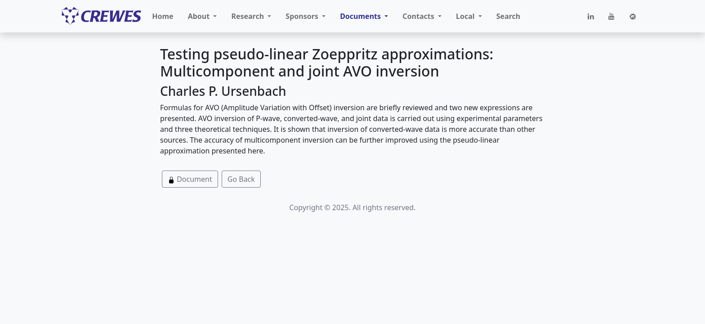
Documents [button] (361, 16)
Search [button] (508, 16)
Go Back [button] (241, 179)
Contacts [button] (419, 16)
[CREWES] (101, 16)
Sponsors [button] (303, 16)
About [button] (200, 16)
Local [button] (466, 16)
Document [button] (190, 179)
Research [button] (248, 16)
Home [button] (162, 16)
